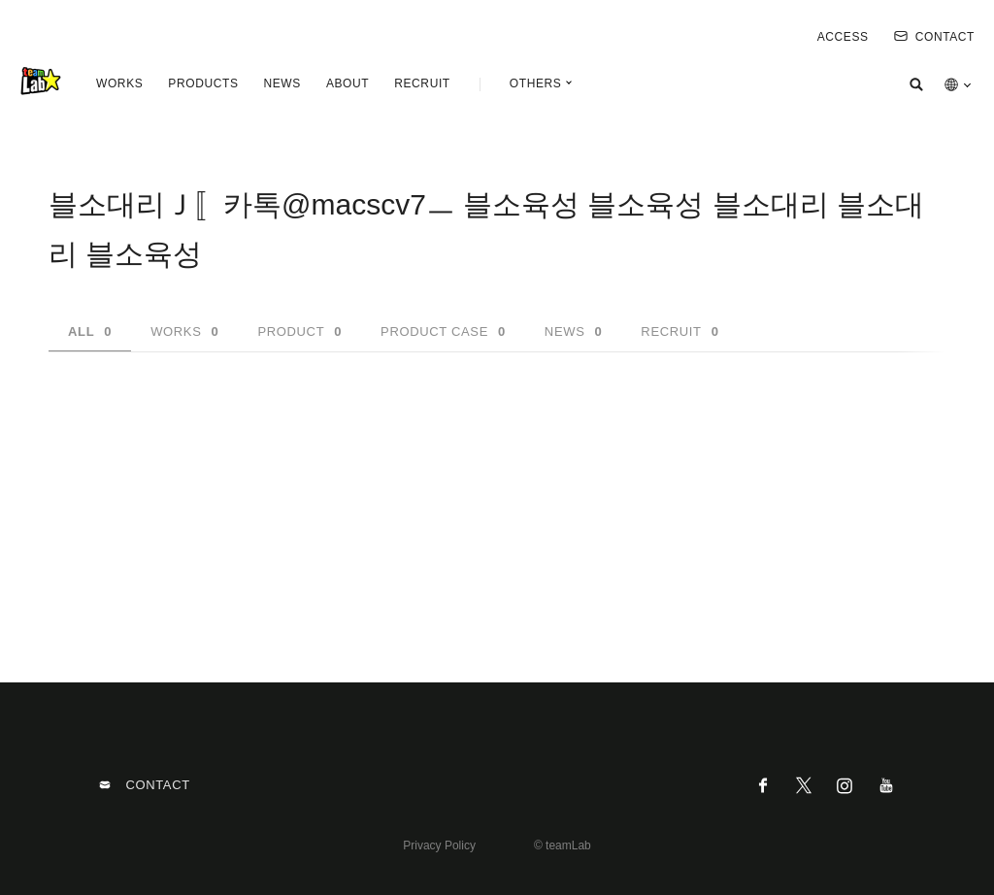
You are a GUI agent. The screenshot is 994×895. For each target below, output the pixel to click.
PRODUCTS (203, 83)
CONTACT (934, 37)
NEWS (281, 83)
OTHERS (536, 83)
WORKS (119, 83)
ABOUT (347, 83)
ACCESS (843, 37)
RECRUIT (422, 83)
